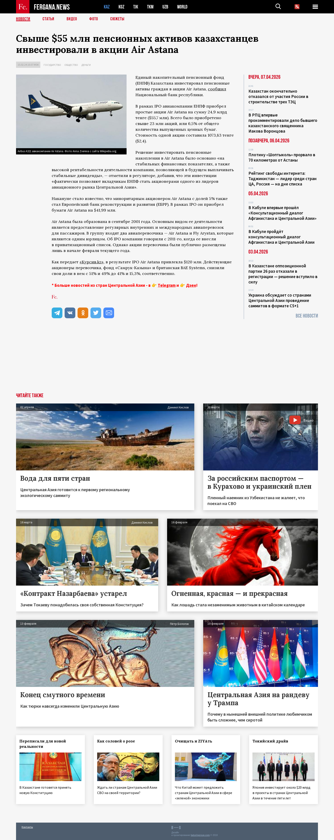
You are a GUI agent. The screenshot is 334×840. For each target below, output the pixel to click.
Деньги (86, 65)
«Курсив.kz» (92, 261)
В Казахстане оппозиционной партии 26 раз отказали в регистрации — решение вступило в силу (283, 274)
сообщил (217, 88)
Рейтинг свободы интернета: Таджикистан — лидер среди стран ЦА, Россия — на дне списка (282, 178)
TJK (135, 7)
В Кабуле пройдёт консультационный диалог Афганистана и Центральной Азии (281, 237)
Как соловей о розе (116, 741)
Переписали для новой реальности (42, 744)
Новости (23, 19)
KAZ (107, 7)
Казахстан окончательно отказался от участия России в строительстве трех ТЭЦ (278, 96)
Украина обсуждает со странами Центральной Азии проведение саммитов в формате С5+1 (279, 300)
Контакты (27, 827)
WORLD (182, 7)
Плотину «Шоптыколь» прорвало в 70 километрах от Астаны (281, 157)
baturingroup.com (200, 835)
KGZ (121, 7)
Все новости (307, 316)
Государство (52, 65)
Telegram (167, 285)
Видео (72, 19)
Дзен (191, 285)
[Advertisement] (167, 359)
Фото (93, 19)
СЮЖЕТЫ (117, 19)
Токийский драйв (270, 741)
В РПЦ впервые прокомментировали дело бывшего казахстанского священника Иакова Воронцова (282, 123)
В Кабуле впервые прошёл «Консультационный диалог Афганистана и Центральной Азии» (282, 213)
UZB (165, 7)
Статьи (48, 19)
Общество (71, 65)
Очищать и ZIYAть (193, 741)
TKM (150, 7)
